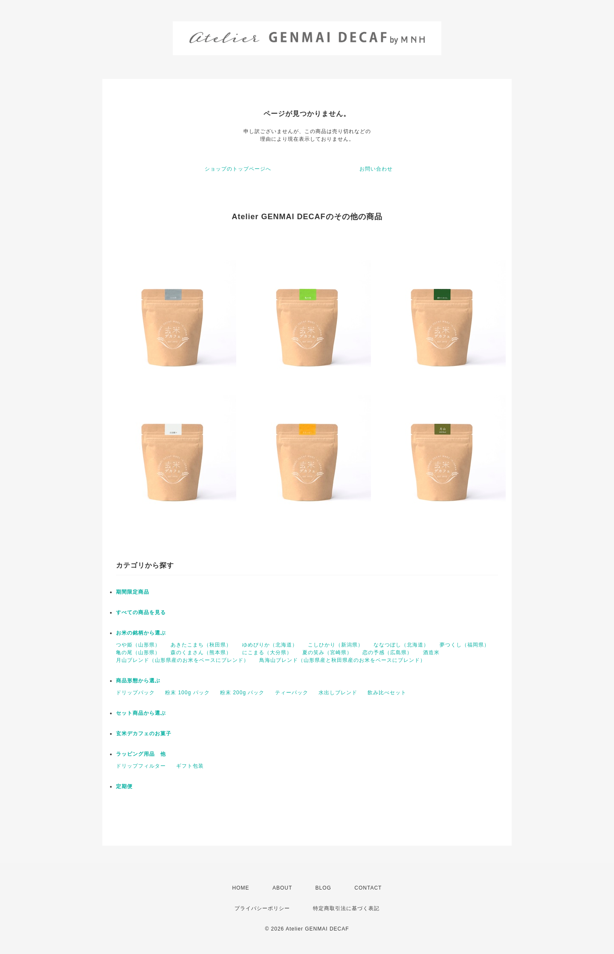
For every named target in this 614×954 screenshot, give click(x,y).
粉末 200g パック (242, 693)
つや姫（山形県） (138, 645)
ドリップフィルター (141, 766)
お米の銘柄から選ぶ (141, 633)
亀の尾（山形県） (138, 652)
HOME (240, 888)
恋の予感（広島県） (387, 652)
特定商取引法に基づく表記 (346, 908)
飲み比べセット (387, 693)
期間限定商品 (132, 592)
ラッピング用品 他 (141, 754)
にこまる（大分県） (267, 652)
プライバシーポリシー (262, 908)
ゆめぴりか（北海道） (270, 645)
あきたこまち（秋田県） (201, 645)
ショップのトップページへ (238, 169)
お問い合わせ (376, 169)
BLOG (323, 888)
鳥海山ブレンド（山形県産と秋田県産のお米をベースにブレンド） (342, 660)
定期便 (124, 786)
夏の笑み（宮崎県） (327, 652)
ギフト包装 (190, 766)
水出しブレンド (338, 693)
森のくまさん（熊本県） (201, 652)
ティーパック (291, 693)
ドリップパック (135, 693)
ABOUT (282, 888)
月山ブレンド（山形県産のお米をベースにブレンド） (182, 660)
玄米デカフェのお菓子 (143, 734)
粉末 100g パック (187, 693)
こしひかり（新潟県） (335, 645)
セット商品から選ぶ (141, 713)
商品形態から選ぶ (138, 681)
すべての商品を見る (141, 612)
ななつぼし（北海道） (401, 645)
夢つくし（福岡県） (464, 645)
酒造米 (431, 652)
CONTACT (368, 888)
